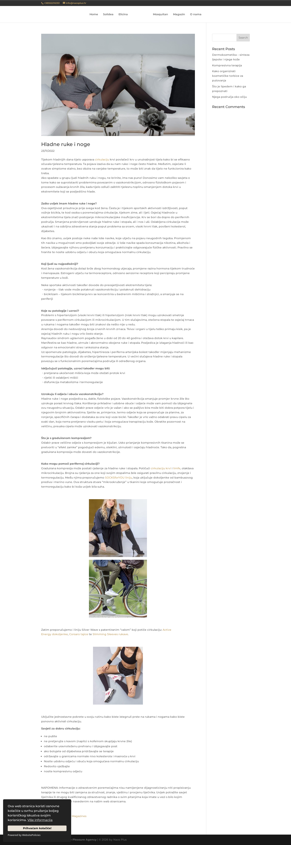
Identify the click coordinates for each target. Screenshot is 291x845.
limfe (176, 468)
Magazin (178, 14)
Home (95, 14)
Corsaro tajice (78, 634)
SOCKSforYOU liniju (118, 477)
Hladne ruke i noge (65, 144)
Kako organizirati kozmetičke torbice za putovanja (227, 75)
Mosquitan (159, 14)
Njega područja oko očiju (229, 97)
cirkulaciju (102, 159)
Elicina (124, 14)
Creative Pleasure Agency (78, 839)
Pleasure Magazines (72, 816)
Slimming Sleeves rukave (110, 634)
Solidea (109, 14)
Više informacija (40, 820)
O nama (194, 14)
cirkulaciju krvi (161, 468)
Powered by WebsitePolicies (24, 835)
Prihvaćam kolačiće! (37, 828)
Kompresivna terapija (227, 65)
